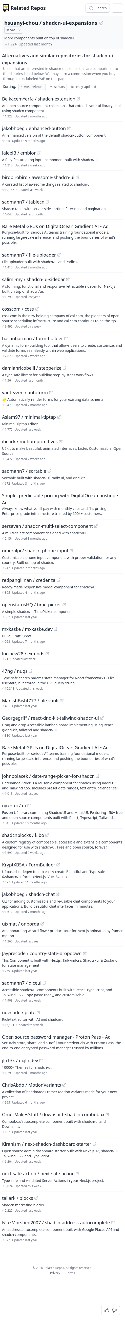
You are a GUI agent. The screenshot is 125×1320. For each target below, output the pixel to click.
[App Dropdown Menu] (117, 8)
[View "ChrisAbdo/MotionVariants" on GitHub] (64, 1085)
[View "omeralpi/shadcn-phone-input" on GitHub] (72, 551)
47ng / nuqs (15, 671)
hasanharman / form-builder (32, 338)
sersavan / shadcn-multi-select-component (47, 526)
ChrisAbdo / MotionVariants (31, 1085)
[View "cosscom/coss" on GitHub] (37, 309)
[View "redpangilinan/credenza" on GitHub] (58, 580)
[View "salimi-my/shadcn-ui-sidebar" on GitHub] (68, 279)
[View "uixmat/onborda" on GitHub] (42, 924)
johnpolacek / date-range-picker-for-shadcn (48, 776)
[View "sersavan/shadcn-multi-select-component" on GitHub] (96, 526)
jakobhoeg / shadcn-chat (28, 894)
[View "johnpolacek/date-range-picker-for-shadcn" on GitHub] (98, 776)
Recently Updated (83, 87)
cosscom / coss (18, 309)
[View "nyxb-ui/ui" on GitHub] (29, 806)
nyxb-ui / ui (14, 806)
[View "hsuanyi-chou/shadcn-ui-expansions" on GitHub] (101, 23)
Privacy (55, 1273)
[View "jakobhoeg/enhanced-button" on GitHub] (69, 128)
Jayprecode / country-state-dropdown (42, 953)
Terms (70, 1273)
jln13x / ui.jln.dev (20, 1060)
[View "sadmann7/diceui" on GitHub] (45, 983)
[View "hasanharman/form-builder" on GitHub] (66, 338)
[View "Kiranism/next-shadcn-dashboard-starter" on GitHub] (94, 1144)
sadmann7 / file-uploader (29, 255)
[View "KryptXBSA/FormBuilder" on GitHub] (58, 865)
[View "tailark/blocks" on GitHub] (36, 1198)
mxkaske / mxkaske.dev (27, 629)
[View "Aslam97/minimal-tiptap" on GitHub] (59, 417)
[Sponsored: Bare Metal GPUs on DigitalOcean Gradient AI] (62, 234)
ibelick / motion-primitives (30, 441)
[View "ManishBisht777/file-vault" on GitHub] (62, 701)
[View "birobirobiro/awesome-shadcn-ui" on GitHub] (77, 177)
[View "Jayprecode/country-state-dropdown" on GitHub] (85, 953)
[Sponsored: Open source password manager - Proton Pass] (62, 1042)
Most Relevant (32, 87)
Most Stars (57, 87)
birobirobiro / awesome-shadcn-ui (38, 177)
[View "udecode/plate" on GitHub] (38, 1012)
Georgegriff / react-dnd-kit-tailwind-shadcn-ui (50, 718)
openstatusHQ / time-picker (31, 605)
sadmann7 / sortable (24, 471)
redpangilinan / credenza (28, 580)
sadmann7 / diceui (21, 983)
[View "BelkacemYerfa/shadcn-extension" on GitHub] (78, 99)
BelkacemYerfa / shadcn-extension (38, 99)
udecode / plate (18, 1012)
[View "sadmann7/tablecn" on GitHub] (48, 202)
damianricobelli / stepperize (31, 368)
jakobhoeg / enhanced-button (34, 128)
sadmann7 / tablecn (23, 202)
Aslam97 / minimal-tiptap (29, 417)
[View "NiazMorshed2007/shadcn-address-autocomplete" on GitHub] (113, 1223)
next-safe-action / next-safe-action (38, 1173)
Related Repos (28, 8)
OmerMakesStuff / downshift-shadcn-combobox (53, 1114)
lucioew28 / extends (23, 654)
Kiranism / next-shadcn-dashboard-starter (46, 1144)
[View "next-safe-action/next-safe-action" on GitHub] (78, 1174)
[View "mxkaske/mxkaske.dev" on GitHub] (56, 629)
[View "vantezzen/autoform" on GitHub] (51, 392)
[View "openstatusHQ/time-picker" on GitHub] (64, 605)
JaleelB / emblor (19, 153)
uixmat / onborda (20, 924)
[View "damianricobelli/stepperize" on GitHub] (64, 368)
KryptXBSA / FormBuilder (28, 865)
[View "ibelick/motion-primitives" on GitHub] (61, 441)
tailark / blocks (17, 1198)
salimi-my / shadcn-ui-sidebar (33, 279)
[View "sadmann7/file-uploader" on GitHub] (59, 255)
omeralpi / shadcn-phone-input (35, 550)
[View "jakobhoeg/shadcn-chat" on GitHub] (58, 894)
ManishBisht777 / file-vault (30, 701)
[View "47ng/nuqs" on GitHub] (31, 671)
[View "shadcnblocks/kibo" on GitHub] (47, 835)
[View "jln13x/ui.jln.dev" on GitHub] (41, 1060)
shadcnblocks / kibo (23, 835)
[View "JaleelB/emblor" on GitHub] (39, 153)
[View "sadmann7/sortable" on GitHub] (49, 471)
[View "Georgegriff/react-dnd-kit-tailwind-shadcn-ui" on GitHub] (102, 718)
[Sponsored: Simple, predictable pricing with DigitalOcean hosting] (62, 504)
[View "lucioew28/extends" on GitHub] (47, 654)
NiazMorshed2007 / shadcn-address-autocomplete (56, 1222)
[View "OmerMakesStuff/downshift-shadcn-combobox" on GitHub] (108, 1114)
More (14, 30)
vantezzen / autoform (25, 392)
